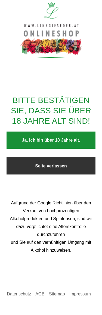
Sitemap (57, 294)
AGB (40, 294)
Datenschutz (19, 294)
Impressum (80, 294)
